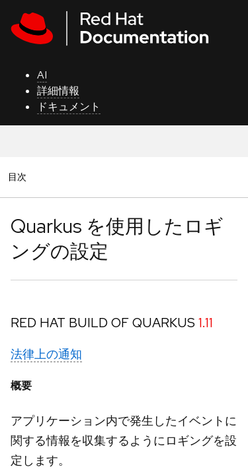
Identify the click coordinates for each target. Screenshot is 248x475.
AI (42, 75)
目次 (19, 176)
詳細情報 (58, 91)
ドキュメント (69, 106)
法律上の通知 (46, 354)
